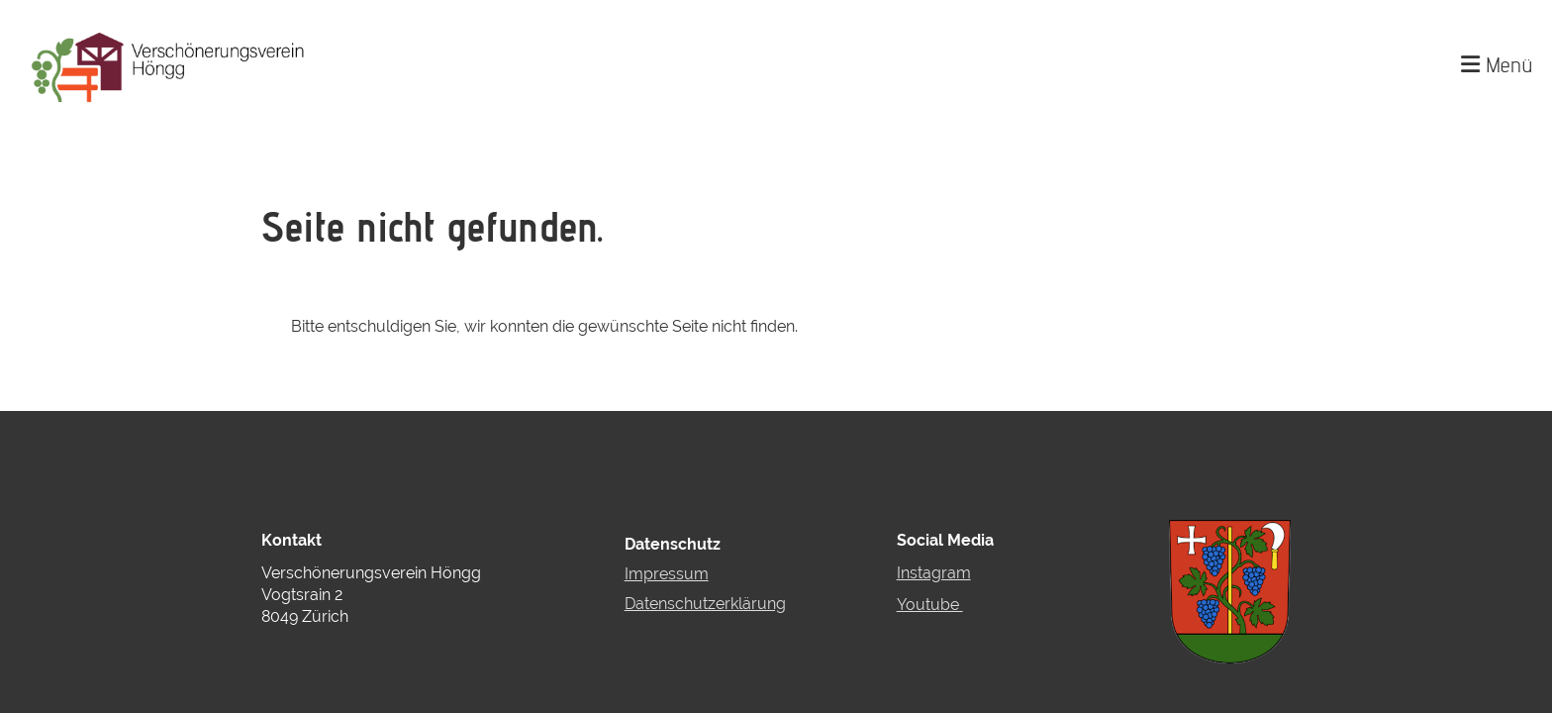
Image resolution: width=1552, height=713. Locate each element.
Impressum (667, 573)
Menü (1496, 64)
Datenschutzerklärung (705, 603)
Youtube (930, 604)
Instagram (934, 572)
